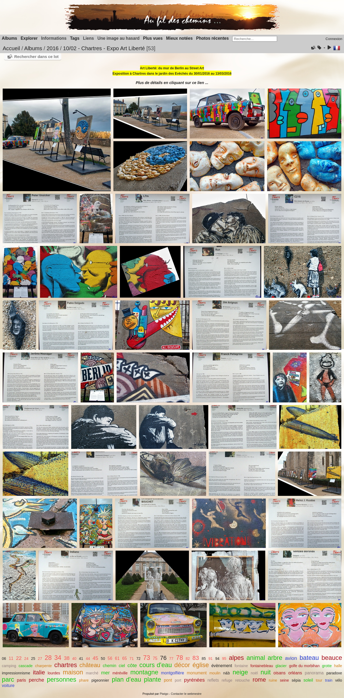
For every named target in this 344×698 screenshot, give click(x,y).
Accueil (11, 48)
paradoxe (334, 673)
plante (152, 679)
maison (73, 672)
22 (19, 658)
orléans (295, 673)
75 (155, 658)
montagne (144, 672)
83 (195, 658)
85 (204, 658)
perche (36, 680)
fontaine (241, 666)
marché (92, 673)
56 (110, 658)
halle (338, 666)
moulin (214, 673)
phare (84, 680)
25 (33, 658)
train (328, 680)
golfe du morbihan (304, 666)
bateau (309, 657)
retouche (242, 680)
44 (88, 658)
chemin (109, 665)
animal (255, 657)
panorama (314, 673)
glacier (280, 666)
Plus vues (153, 38)
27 (40, 658)
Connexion (333, 39)
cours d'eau (155, 664)
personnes (61, 679)
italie (39, 672)
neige (240, 672)
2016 (52, 48)
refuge (227, 680)
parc (8, 679)
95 (224, 658)
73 (146, 657)
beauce (331, 657)
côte (132, 665)
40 (74, 658)
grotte (327, 666)
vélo (338, 680)
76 (163, 658)
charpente (43, 666)
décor (182, 664)
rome (259, 679)
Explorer (29, 38)
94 (217, 658)
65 (124, 658)
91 (211, 658)
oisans (279, 673)
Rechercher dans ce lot (36, 56)
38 (67, 658)
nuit (266, 672)
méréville (120, 673)
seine (284, 680)
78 (179, 657)
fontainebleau (261, 666)
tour (319, 680)
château (90, 665)
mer (105, 672)
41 (81, 658)
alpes (236, 657)
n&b (226, 673)
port (178, 680)
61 (117, 658)
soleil (308, 680)
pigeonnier (100, 680)
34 (57, 657)
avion (291, 658)
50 (103, 658)
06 (4, 658)
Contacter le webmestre (186, 693)
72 (138, 658)
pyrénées (194, 680)
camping (9, 666)
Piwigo (164, 693)
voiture (8, 685)
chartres (65, 664)
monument (197, 673)
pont (168, 680)
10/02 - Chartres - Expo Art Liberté (104, 48)
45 (95, 658)
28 (48, 657)
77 (171, 658)
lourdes (54, 673)
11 (11, 658)
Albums (9, 38)
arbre (275, 657)
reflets (213, 680)
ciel (122, 665)
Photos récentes (212, 38)
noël (254, 673)
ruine (273, 680)
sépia (296, 680)
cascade (26, 666)
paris (21, 680)
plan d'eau (126, 679)
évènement (221, 665)
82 (188, 658)
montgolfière (172, 673)
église (200, 664)
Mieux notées (179, 38)
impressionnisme (16, 673)
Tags (74, 38)
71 (132, 658)
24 (26, 658)
